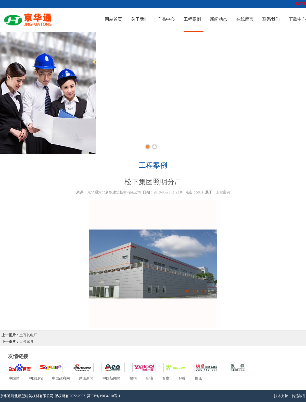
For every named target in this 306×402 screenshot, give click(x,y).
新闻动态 (218, 19)
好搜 (182, 378)
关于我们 (139, 19)
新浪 (149, 378)
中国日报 (36, 378)
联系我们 (271, 19)
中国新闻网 (111, 378)
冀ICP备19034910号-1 (103, 396)
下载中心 (297, 19)
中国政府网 (61, 378)
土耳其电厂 (28, 335)
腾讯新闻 (86, 378)
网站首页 (113, 19)
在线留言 (244, 19)
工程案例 (192, 19)
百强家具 (26, 341)
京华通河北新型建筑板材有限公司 (114, 192)
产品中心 (166, 19)
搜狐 (198, 378)
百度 (165, 378)
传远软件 (299, 396)
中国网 (14, 378)
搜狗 (133, 378)
